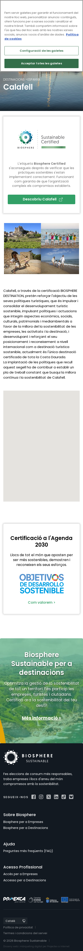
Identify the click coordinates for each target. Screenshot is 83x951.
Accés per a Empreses (20, 874)
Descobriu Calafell (43, 199)
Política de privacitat (18, 927)
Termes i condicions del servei (25, 933)
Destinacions (14, 79)
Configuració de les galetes (42, 51)
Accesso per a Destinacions (24, 880)
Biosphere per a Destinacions (25, 828)
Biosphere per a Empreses (23, 822)
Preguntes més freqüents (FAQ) (28, 851)
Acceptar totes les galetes (41, 63)
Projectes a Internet (58, 946)
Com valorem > (41, 602)
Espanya (33, 79)
